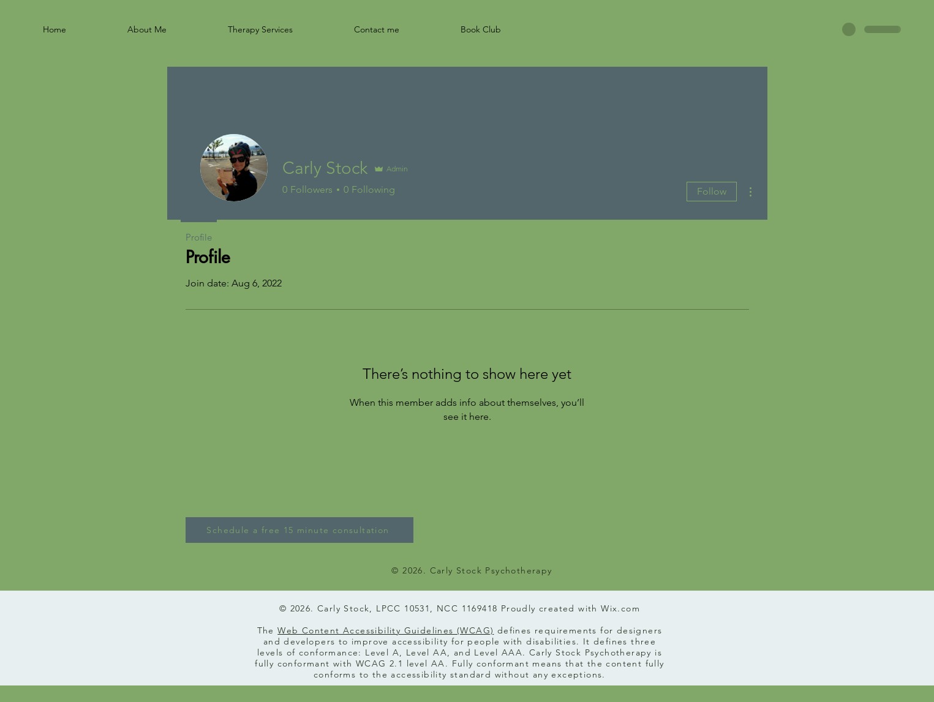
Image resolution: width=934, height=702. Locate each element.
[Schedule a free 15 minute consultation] (299, 530)
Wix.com (620, 608)
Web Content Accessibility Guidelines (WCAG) (385, 630)
